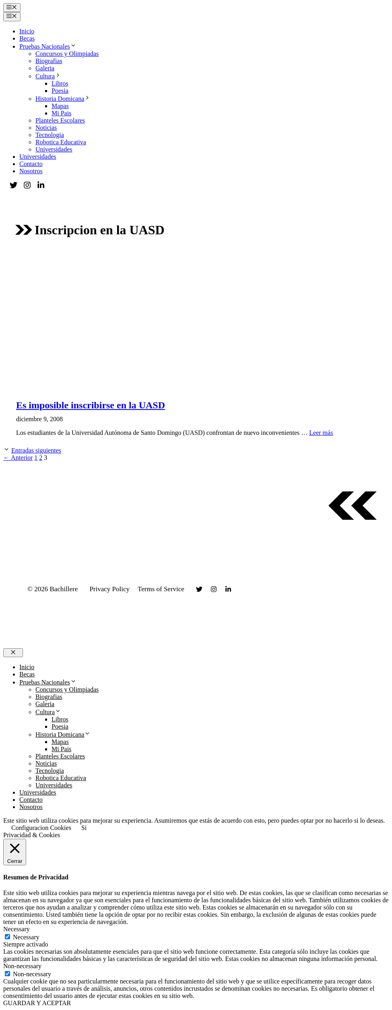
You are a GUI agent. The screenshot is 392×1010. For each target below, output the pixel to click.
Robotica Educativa (60, 142)
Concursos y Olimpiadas (67, 53)
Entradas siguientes (36, 450)
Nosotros (31, 171)
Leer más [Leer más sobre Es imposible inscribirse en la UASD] (321, 432)
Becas (27, 38)
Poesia (60, 90)
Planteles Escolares (60, 120)
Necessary (26, 937)
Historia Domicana (63, 98)
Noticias (46, 127)
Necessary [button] (16, 929)
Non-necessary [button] (22, 966)
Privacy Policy (109, 589)
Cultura (48, 76)
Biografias (48, 60)
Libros (60, 83)
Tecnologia (49, 134)
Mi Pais (61, 113)
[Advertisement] (196, 315)
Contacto (31, 163)
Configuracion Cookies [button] (41, 827)
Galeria (44, 68)
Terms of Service (161, 589)
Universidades (53, 149)
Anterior (18, 457)
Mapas (60, 105)
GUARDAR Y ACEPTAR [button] (37, 1003)
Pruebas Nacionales (47, 46)
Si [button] (84, 827)
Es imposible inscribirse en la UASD (90, 405)
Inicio (26, 31)
